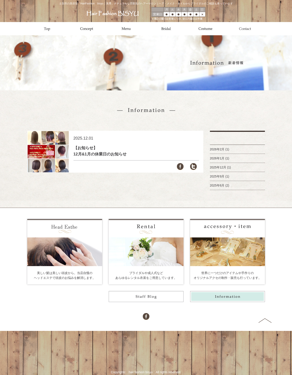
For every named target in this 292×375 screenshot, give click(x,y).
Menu (126, 28)
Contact (245, 28)
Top (47, 28)
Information (227, 296)
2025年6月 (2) (219, 185)
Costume (205, 28)
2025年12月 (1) (220, 167)
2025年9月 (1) (219, 176)
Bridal (166, 28)
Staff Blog (146, 296)
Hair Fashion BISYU (113, 13)
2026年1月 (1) (219, 158)
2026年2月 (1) (219, 149)
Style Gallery (64, 296)
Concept (87, 28)
